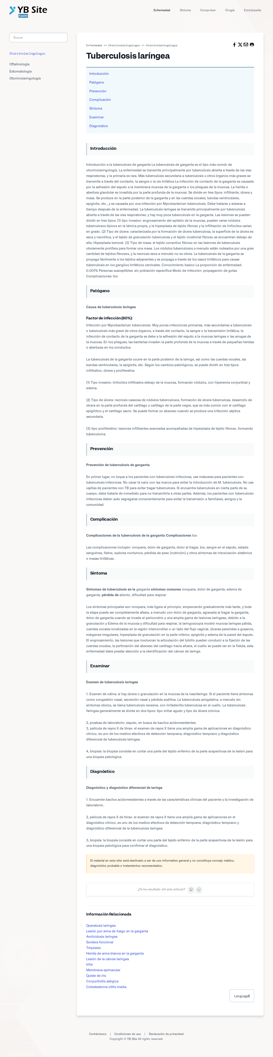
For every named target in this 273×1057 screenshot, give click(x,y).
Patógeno (96, 82)
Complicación (100, 99)
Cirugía (230, 10)
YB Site (132, 1039)
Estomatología (20, 71)
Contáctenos (97, 1034)
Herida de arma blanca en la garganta (115, 953)
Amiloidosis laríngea (101, 936)
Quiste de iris (96, 975)
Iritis (89, 964)
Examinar (96, 117)
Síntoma (185, 10)
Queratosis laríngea (101, 925)
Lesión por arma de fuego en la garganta (117, 931)
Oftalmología (19, 64)
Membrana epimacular (103, 970)
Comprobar (208, 10)
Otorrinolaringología (124, 45)
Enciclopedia (252, 10)
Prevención (97, 91)
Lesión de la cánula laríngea (107, 959)
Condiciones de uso (127, 1034)
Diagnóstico (98, 126)
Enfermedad (162, 10)
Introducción (99, 73)
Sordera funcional (99, 942)
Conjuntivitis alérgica (102, 981)
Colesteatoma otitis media (106, 986)
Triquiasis (93, 947)
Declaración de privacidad (166, 1034)
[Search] (38, 37)
